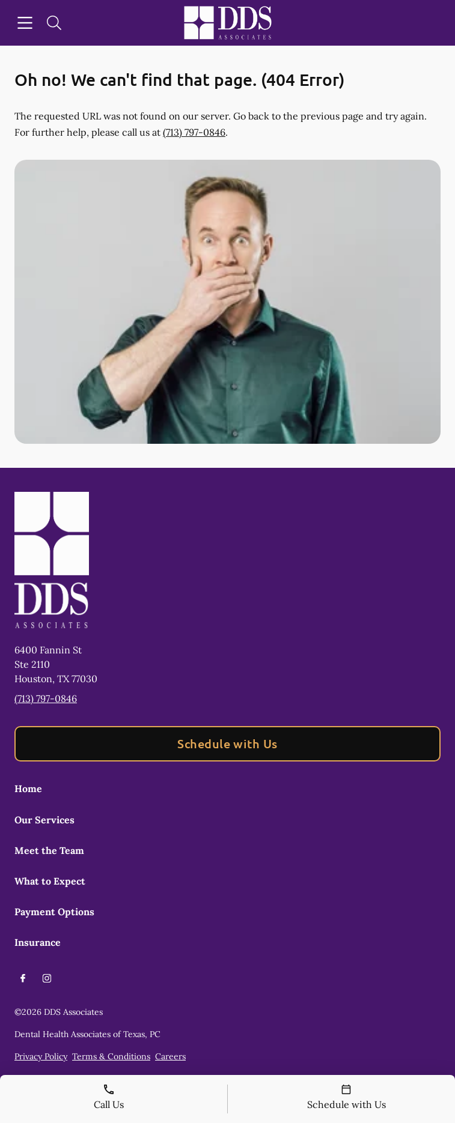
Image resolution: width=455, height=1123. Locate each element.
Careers (170, 1056)
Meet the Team (49, 850)
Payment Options (54, 912)
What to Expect (49, 881)
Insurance (37, 942)
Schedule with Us (227, 743)
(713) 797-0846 (194, 132)
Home (28, 788)
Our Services (44, 820)
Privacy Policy (40, 1056)
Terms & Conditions (111, 1056)
